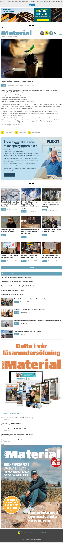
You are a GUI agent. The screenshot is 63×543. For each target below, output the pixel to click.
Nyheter (3, 85)
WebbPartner (39, 539)
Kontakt (59, 28)
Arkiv (47, 28)
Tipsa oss (54, 28)
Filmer (50, 28)
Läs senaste (42, 28)
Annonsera (36, 28)
